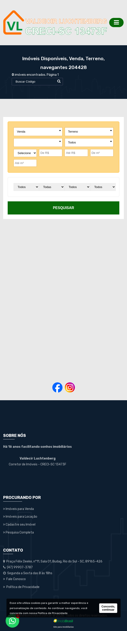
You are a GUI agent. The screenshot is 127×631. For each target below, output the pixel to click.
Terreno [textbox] (73, 131)
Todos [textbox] (72, 142)
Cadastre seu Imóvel (19, 524)
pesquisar (63, 208)
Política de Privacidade (52, 613)
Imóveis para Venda (18, 509)
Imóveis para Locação (20, 517)
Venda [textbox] (21, 131)
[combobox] (38, 131)
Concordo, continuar (108, 608)
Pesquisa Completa (18, 532)
